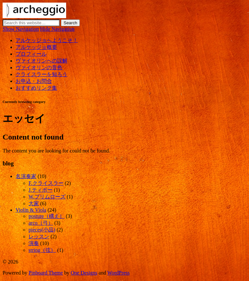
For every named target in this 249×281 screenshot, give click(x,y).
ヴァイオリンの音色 (39, 67)
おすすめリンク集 (36, 88)
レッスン (39, 236)
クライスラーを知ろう (41, 74)
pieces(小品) (42, 229)
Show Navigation (21, 29)
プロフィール (31, 54)
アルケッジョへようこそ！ (47, 40)
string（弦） (42, 250)
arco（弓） (41, 223)
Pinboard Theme (46, 272)
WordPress (118, 272)
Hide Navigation (57, 29)
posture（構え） (47, 216)
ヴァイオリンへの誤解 (41, 60)
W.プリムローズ (47, 196)
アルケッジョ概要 (36, 47)
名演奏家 (26, 176)
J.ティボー (41, 190)
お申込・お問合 (34, 81)
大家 (34, 203)
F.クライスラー (46, 183)
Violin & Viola (31, 210)
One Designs (84, 272)
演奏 (34, 243)
